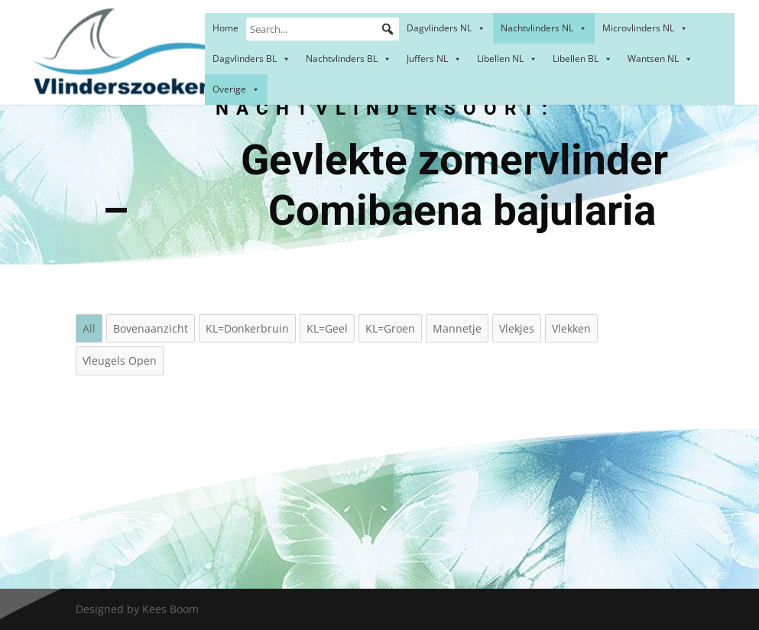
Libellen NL (507, 58)
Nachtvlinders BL (348, 58)
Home (225, 27)
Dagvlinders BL (251, 58)
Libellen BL (582, 58)
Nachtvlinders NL (544, 27)
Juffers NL (434, 58)
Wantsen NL (660, 58)
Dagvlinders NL (446, 27)
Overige (236, 89)
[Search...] (322, 29)
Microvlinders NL (645, 27)
